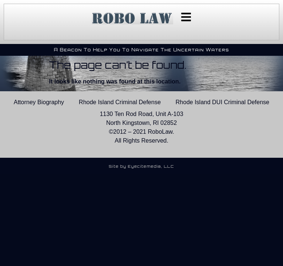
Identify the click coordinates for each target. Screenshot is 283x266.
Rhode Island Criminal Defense (120, 102)
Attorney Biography (39, 102)
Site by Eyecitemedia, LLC (141, 166)
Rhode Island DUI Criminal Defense (222, 102)
